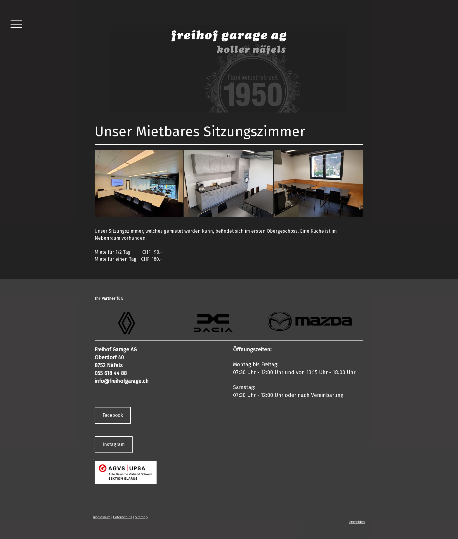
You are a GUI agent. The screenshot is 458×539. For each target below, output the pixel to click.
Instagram (114, 444)
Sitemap (141, 517)
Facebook (113, 415)
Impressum (101, 517)
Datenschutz (122, 517)
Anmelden (357, 522)
